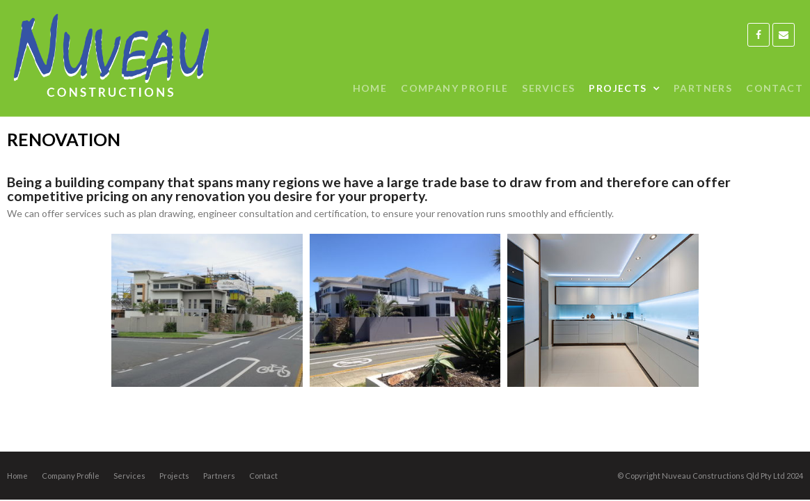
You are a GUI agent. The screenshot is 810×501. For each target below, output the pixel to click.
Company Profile (71, 475)
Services (129, 475)
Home (17, 475)
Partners (219, 475)
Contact (263, 475)
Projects (174, 475)
